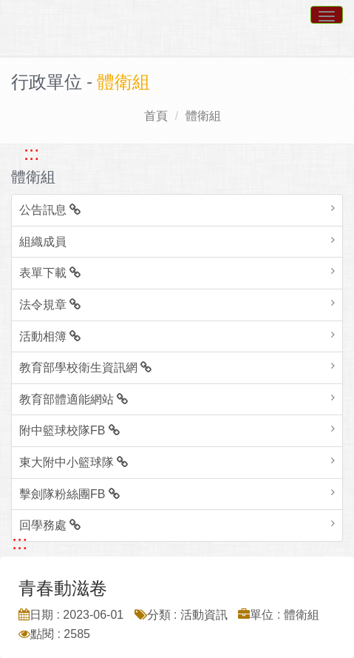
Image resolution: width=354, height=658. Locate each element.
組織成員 (43, 241)
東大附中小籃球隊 (73, 462)
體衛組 (203, 116)
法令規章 (50, 304)
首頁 (156, 116)
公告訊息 (50, 210)
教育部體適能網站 (73, 399)
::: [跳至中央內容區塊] (19, 542)
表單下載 (50, 272)
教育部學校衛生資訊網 (85, 367)
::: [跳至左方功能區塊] (31, 153)
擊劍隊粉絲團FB (69, 494)
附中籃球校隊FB (69, 430)
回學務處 (50, 525)
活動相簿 (50, 336)
